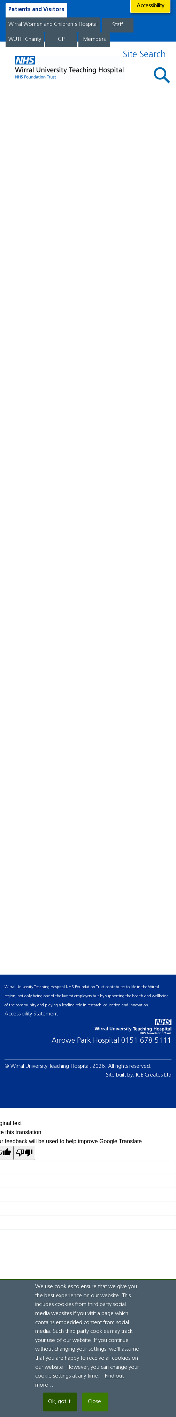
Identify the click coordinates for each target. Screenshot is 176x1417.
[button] (162, 76)
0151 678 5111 (146, 1040)
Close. (95, 1401)
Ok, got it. (60, 1401)
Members (94, 39)
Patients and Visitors (36, 10)
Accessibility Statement (31, 1014)
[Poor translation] (24, 1153)
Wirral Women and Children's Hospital (53, 24)
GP (61, 39)
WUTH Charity (24, 39)
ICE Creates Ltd (153, 1075)
